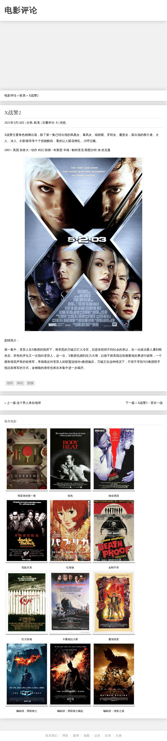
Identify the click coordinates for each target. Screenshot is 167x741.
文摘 (118, 735)
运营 (97, 735)
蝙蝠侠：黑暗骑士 (26, 711)
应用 (108, 735)
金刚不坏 (114, 567)
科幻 (20, 383)
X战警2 (12, 112)
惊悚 (30, 383)
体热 (70, 495)
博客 (65, 735)
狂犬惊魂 (27, 639)
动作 (10, 383)
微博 (76, 735)
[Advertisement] (83, 55)
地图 (87, 735)
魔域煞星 (114, 639)
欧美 (23, 95)
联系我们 (51, 735)
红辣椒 (70, 567)
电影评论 (20, 10)
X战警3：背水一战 (150, 403)
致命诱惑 (114, 495)
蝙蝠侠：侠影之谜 (113, 711)
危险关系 (27, 567)
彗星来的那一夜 (27, 495)
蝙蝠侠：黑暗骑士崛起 (70, 711)
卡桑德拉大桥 (70, 639)
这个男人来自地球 (29, 403)
